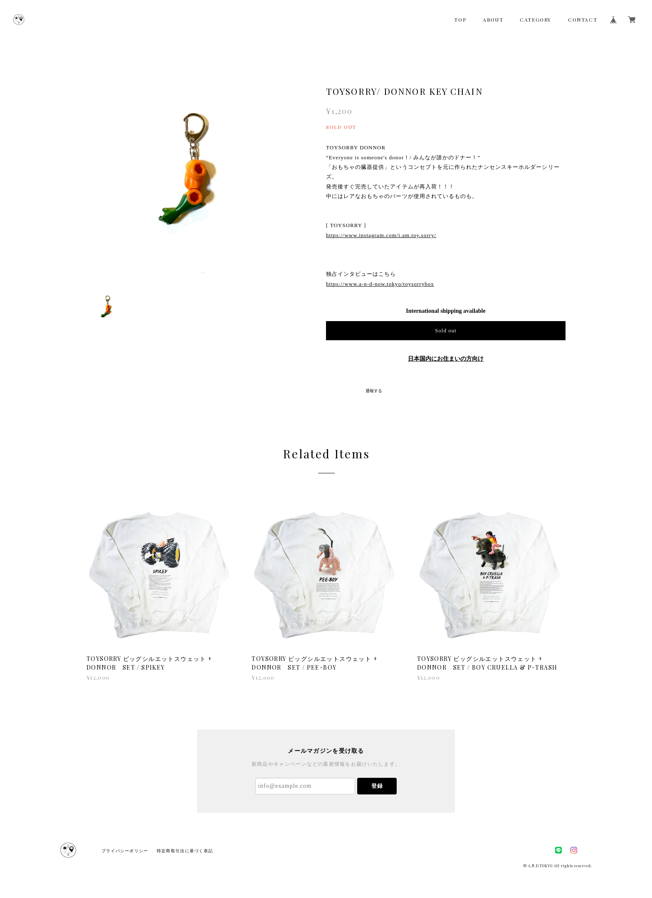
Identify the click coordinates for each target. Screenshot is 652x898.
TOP (460, 19)
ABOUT (493, 19)
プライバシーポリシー (124, 851)
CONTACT (582, 19)
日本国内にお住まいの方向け (446, 359)
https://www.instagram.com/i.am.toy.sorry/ (381, 235)
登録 (377, 786)
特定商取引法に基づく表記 (185, 851)
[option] (192, 175)
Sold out (446, 330)
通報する (374, 390)
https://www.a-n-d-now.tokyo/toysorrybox (380, 284)
